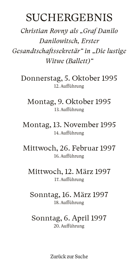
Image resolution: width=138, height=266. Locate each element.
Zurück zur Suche (69, 256)
